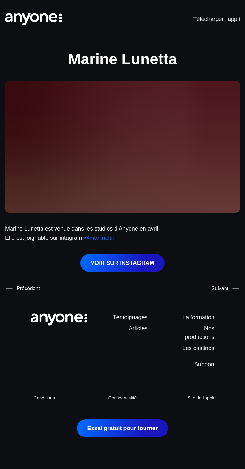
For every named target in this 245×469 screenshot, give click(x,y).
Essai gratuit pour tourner (122, 428)
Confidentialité (122, 397)
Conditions (44, 397)
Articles (138, 328)
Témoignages (130, 317)
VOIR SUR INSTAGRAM (122, 263)
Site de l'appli (201, 397)
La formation (198, 317)
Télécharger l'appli (216, 19)
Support (204, 364)
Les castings (198, 348)
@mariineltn (99, 238)
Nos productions (199, 332)
